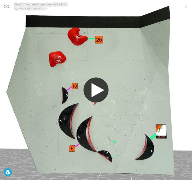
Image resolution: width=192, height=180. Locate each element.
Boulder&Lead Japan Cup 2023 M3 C (40, 4)
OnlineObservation (33, 8)
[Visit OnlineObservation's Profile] (6, 6)
